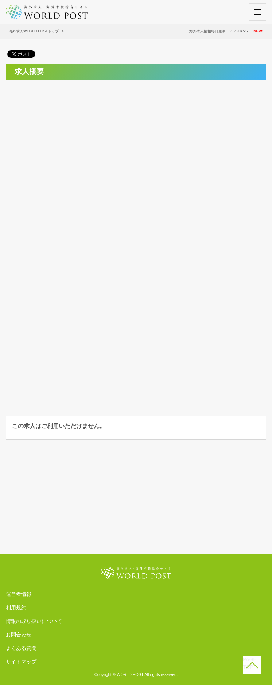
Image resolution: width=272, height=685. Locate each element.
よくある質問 (21, 648)
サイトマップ (21, 662)
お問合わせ (18, 635)
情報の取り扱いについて (34, 621)
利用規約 (16, 608)
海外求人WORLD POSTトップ (34, 31)
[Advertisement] (136, 136)
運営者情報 (18, 594)
